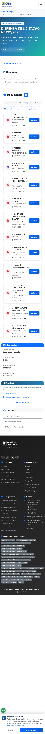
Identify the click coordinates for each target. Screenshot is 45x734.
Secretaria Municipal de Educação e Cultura (14, 562)
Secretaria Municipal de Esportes (11, 565)
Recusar (10, 730)
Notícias (27, 466)
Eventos (27, 472)
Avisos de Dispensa (13, 421)
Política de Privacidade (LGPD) (16, 725)
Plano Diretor (6, 469)
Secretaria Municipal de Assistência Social (14, 551)
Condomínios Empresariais (10, 482)
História (4, 466)
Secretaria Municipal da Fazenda (26, 540)
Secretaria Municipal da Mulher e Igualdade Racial (16, 543)
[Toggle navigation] (41, 4)
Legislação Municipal (8, 507)
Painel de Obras (6, 523)
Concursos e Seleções (9, 510)
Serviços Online (29, 481)
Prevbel (37, 576)
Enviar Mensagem (22, 402)
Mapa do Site (22, 592)
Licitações (10, 12)
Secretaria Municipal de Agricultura (12, 548)
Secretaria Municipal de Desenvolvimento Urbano (16, 560)
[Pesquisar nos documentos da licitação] (22, 103)
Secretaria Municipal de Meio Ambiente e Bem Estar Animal (19, 571)
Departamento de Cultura (9, 582)
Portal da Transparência (14, 427)
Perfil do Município (7, 472)
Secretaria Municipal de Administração (13, 545)
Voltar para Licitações (13, 63)
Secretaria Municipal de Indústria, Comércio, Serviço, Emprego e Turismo (23, 568)
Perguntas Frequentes (31, 491)
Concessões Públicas (8, 517)
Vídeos (26, 469)
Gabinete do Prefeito (8, 540)
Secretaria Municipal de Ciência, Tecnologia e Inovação (18, 557)
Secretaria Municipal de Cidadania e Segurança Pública (17, 554)
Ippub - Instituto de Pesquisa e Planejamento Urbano (17, 576)
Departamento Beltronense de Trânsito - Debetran (16, 579)
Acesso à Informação (8, 504)
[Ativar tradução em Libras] (3, 710)
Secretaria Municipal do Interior (31, 574)
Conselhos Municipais (8, 530)
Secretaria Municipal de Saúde (10, 574)
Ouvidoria (30, 528)
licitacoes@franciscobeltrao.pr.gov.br (17, 397)
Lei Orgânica (5, 476)
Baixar (34, 120)
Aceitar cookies (31, 730)
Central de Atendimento (32, 484)
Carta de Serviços (30, 487)
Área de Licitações (12, 416)
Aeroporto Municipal (8, 479)
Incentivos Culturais (8, 527)
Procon (21, 582)
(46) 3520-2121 (11, 394)
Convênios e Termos (8, 520)
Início (3, 12)
